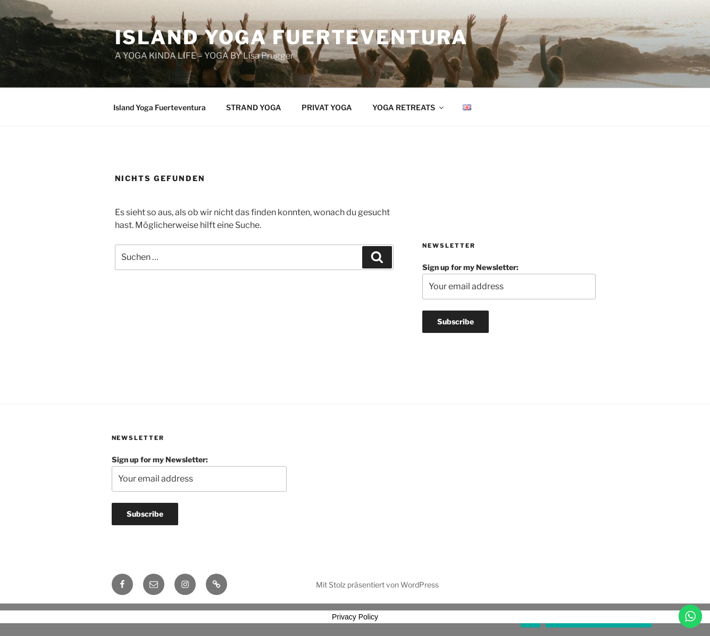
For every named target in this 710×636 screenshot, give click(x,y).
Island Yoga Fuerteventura (291, 37)
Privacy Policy (355, 617)
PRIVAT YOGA (327, 107)
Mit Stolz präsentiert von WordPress (377, 584)
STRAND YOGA (253, 107)
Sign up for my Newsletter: (508, 281)
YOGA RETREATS (408, 107)
